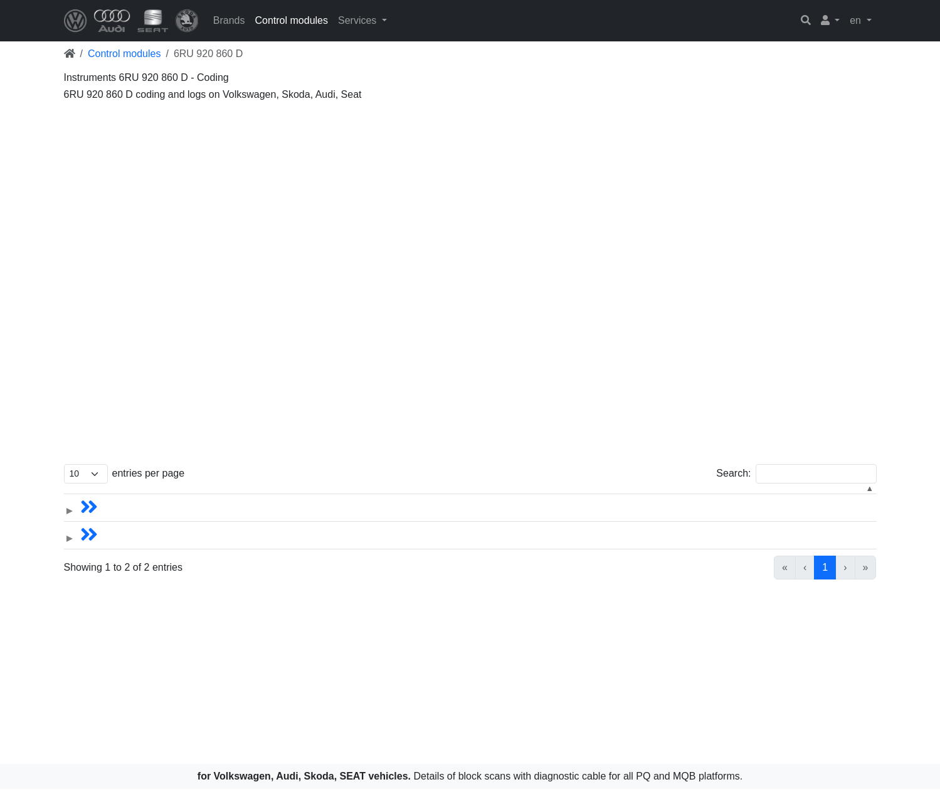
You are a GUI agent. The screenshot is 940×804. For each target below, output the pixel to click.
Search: (733, 473)
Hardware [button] (823, 498)
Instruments (573, 519)
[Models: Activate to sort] (179, 499)
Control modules (291, 20)
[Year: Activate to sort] (455, 499)
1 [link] (825, 582)
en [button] (856, 20)
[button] (830, 20)
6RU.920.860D (697, 519)
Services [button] (358, 20)
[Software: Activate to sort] (731, 499)
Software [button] (684, 498)
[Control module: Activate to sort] (593, 499)
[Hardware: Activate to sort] (838, 499)
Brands (229, 20)
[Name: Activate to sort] (317, 499)
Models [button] (128, 498)
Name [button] (263, 498)
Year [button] (501, 498)
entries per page (148, 473)
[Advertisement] (440, 194)
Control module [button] (560, 498)
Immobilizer (572, 546)
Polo (260, 519)
